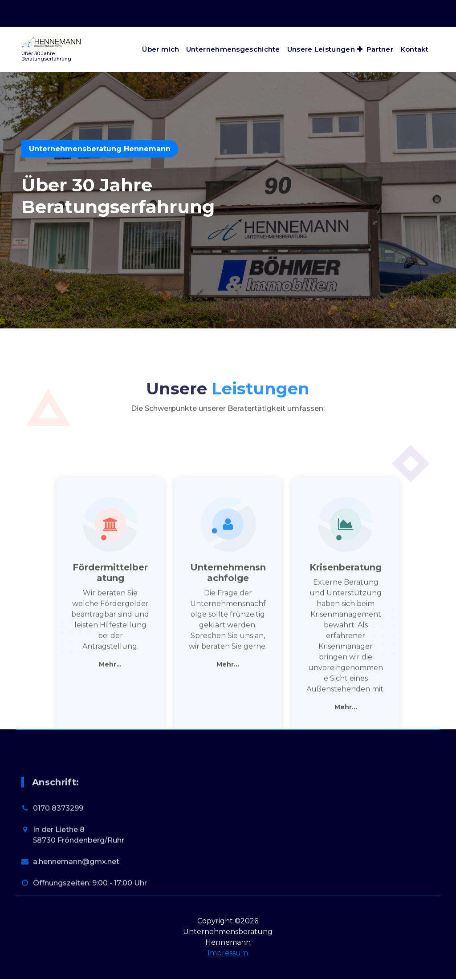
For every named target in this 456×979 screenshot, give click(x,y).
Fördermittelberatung (110, 712)
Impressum (228, 953)
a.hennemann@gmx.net (76, 920)
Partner (379, 49)
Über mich (160, 49)
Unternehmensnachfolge (228, 712)
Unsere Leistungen (321, 49)
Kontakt (414, 49)
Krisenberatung (345, 706)
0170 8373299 (58, 866)
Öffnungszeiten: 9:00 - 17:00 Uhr (355, 4)
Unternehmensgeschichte (233, 49)
